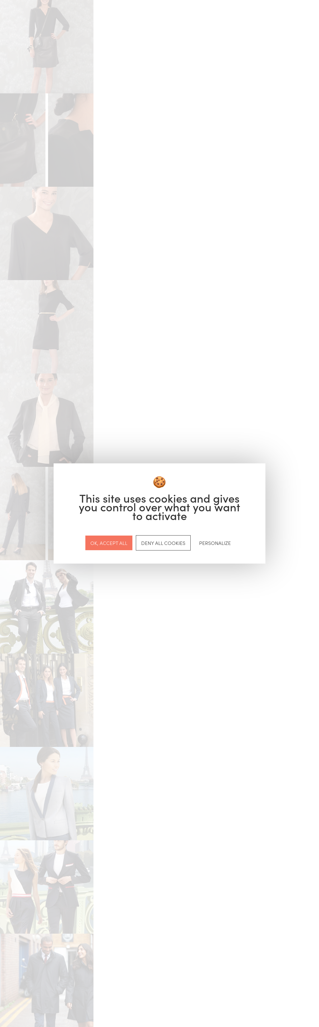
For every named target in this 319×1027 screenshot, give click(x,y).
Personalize (215, 542)
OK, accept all (108, 542)
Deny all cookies (163, 542)
